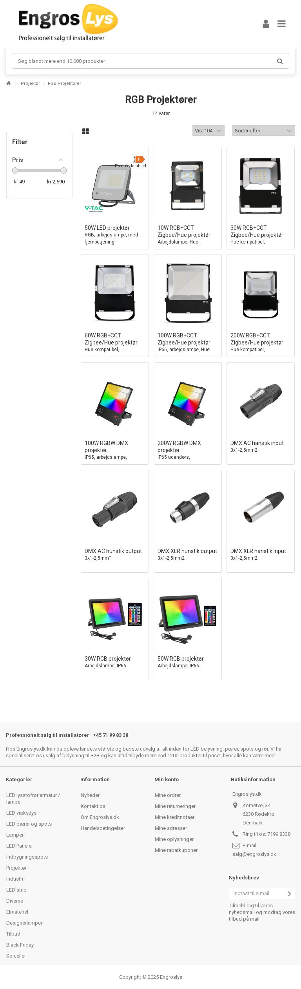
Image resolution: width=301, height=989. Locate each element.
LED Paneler (19, 846)
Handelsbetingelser (103, 828)
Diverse (14, 901)
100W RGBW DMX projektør (115, 454)
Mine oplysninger (174, 839)
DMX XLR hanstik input (260, 555)
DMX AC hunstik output (115, 555)
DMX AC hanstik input (260, 447)
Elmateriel (17, 912)
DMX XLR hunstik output (188, 555)
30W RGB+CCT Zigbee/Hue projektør (260, 239)
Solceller (16, 956)
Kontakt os (93, 806)
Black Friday (20, 945)
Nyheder (90, 795)
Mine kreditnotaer (174, 817)
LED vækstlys (21, 813)
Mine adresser (171, 828)
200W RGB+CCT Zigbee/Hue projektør (260, 346)
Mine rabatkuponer (176, 850)
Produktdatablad (130, 165)
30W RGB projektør (115, 662)
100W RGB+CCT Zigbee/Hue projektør (188, 346)
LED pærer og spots (29, 824)
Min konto (166, 779)
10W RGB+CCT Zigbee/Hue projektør (188, 239)
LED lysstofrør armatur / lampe (33, 798)
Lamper (15, 835)
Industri (14, 879)
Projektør (30, 83)
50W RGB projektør (188, 662)
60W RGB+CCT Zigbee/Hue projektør (115, 346)
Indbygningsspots (27, 857)
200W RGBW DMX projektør (188, 454)
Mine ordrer (168, 795)
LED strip (16, 890)
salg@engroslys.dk (254, 854)
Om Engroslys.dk (100, 817)
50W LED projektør (115, 235)
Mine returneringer (175, 806)
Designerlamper (24, 923)
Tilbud (13, 934)
